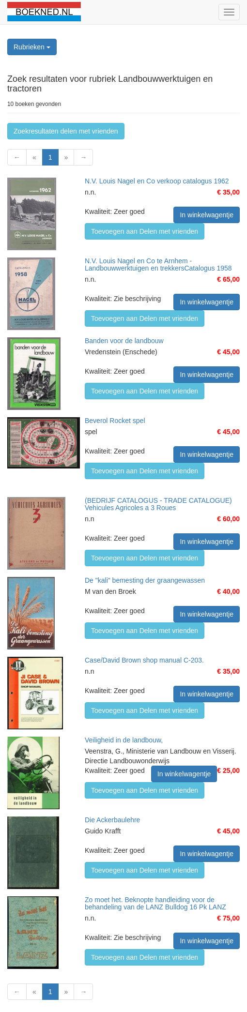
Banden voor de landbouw (124, 341)
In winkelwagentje (206, 215)
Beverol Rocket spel (115, 420)
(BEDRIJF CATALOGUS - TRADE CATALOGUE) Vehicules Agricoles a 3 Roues (158, 504)
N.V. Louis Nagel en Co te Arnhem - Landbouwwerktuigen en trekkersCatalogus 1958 (158, 264)
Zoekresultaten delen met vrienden (66, 131)
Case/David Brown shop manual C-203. (144, 660)
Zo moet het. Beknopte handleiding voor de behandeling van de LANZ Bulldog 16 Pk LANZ (155, 903)
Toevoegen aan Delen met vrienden (144, 231)
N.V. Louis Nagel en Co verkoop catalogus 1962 (157, 181)
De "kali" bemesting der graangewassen (145, 580)
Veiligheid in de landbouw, (124, 740)
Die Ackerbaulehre (112, 820)
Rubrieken (32, 47)
